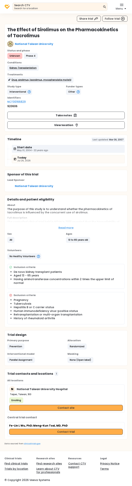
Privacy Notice (109, 463)
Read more (66, 227)
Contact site (66, 408)
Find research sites (49, 463)
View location (66, 125)
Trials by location (16, 468)
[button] (23, 68)
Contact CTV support (77, 465)
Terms (104, 468)
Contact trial (66, 432)
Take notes (66, 115)
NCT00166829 (16, 101)
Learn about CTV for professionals (48, 470)
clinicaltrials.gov (32, 443)
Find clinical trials (16, 463)
